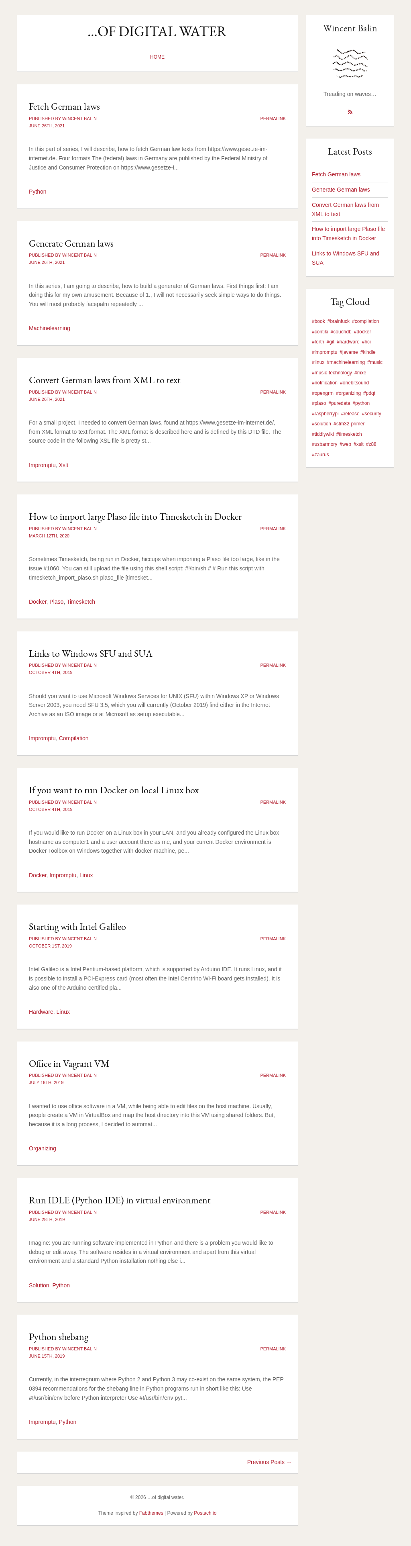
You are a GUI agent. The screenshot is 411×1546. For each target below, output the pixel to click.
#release (350, 414)
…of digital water (157, 31)
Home (157, 57)
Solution (39, 1285)
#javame (349, 352)
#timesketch (349, 434)
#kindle (368, 352)
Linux (86, 875)
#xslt (359, 444)
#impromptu (324, 352)
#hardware (348, 342)
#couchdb (341, 332)
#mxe (360, 373)
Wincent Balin (350, 28)
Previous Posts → (269, 1462)
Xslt (63, 465)
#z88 (371, 444)
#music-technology (332, 373)
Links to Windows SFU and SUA (91, 653)
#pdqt (369, 393)
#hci (366, 342)
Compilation (74, 738)
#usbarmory (324, 444)
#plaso (319, 403)
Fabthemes (151, 1513)
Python (38, 191)
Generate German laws (71, 243)
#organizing (348, 393)
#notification (325, 383)
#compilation (365, 321)
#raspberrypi (325, 414)
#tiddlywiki (323, 434)
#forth (318, 342)
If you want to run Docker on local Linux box (114, 790)
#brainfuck (339, 321)
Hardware (41, 1012)
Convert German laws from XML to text (105, 380)
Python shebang (58, 1336)
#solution (321, 424)
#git (330, 342)
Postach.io (205, 1513)
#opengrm (323, 393)
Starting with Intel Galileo (77, 926)
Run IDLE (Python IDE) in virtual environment (120, 1200)
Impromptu (42, 465)
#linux (318, 362)
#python (361, 403)
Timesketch (81, 601)
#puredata (339, 403)
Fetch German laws (64, 106)
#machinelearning (346, 362)
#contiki (320, 332)
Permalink (273, 118)
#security (371, 414)
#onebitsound (354, 383)
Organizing (42, 1148)
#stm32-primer (349, 424)
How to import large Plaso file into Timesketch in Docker (135, 516)
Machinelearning (49, 328)
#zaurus (320, 454)
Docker (38, 601)
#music (375, 362)
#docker (362, 332)
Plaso (56, 601)
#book (318, 321)
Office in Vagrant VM (69, 1063)
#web (345, 444)
